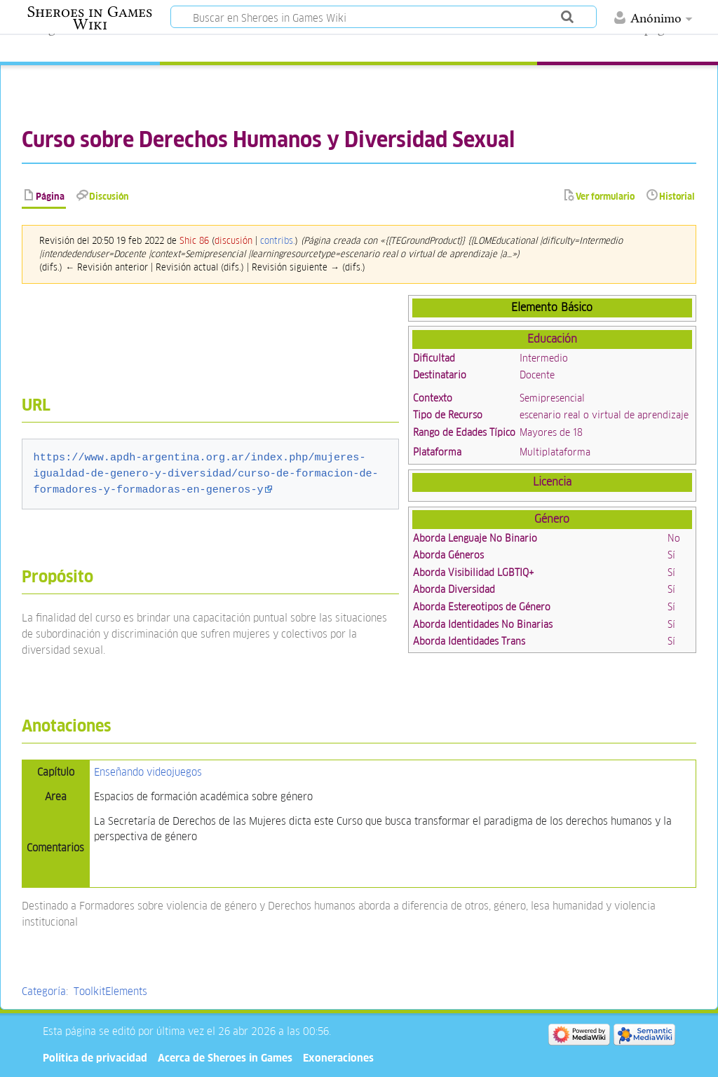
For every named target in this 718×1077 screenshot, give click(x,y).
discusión (233, 241)
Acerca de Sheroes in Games (225, 1057)
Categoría (44, 991)
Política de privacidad (95, 1057)
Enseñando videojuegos (148, 771)
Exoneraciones (338, 1057)
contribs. (277, 241)
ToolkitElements (110, 991)
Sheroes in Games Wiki (89, 18)
